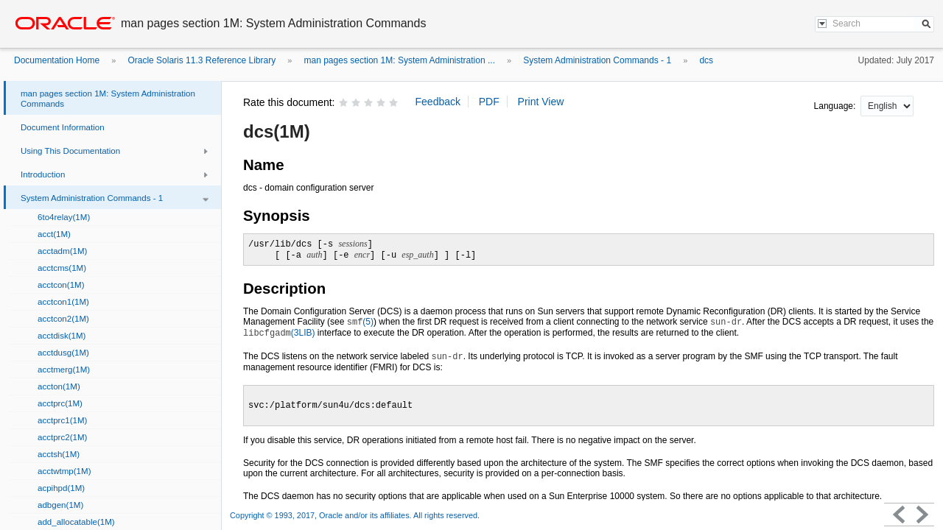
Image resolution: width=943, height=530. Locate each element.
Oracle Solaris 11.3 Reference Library (201, 60)
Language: (836, 106)
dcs (706, 60)
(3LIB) (279, 333)
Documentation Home (56, 60)
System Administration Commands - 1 (597, 60)
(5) (360, 322)
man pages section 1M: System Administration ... (399, 60)
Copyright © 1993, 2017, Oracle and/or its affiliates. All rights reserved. (355, 515)
